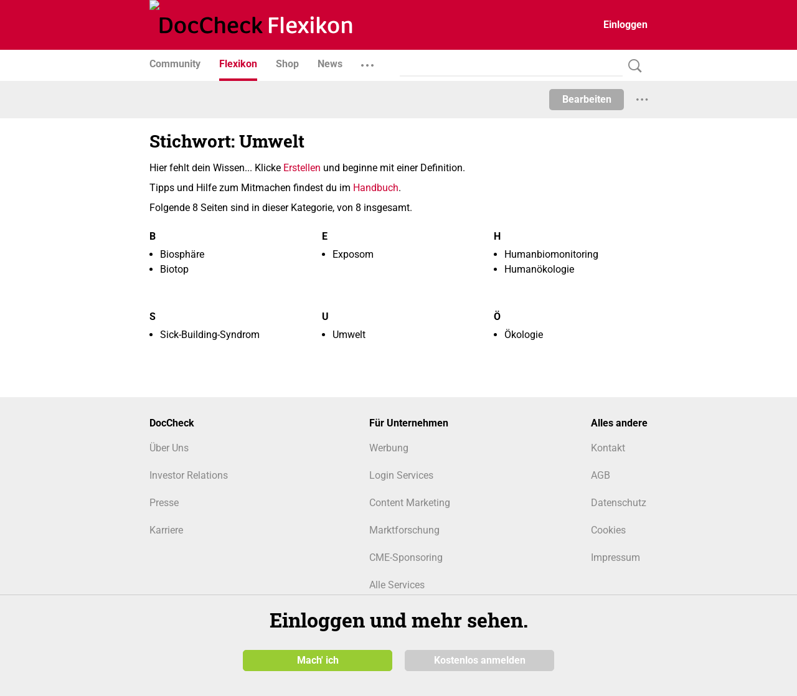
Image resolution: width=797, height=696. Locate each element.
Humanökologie (539, 269)
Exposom (353, 254)
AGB (600, 475)
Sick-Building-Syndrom (210, 335)
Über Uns (169, 448)
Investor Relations (188, 475)
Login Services (401, 475)
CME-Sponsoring (406, 557)
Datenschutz (618, 503)
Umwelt (348, 335)
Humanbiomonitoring (551, 254)
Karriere (166, 530)
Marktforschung (404, 530)
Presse (164, 503)
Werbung (388, 448)
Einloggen (625, 25)
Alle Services (397, 585)
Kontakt (608, 448)
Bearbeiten (586, 99)
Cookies (608, 530)
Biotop (174, 269)
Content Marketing (409, 503)
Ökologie (523, 335)
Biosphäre (182, 254)
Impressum (615, 557)
